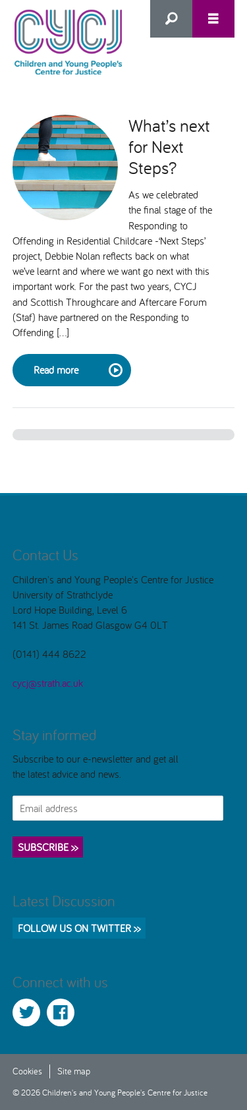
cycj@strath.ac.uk (48, 682)
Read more (77, 370)
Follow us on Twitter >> (79, 928)
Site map (73, 1071)
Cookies (27, 1071)
